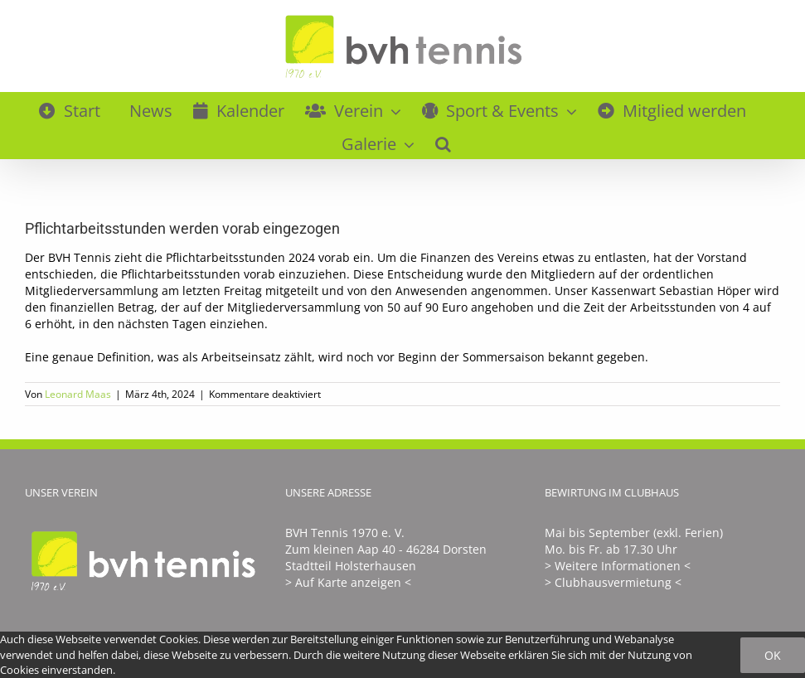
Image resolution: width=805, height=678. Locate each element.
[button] (443, 141)
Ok (772, 655)
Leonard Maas (78, 394)
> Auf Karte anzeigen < (348, 582)
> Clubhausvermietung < (613, 582)
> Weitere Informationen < (618, 566)
